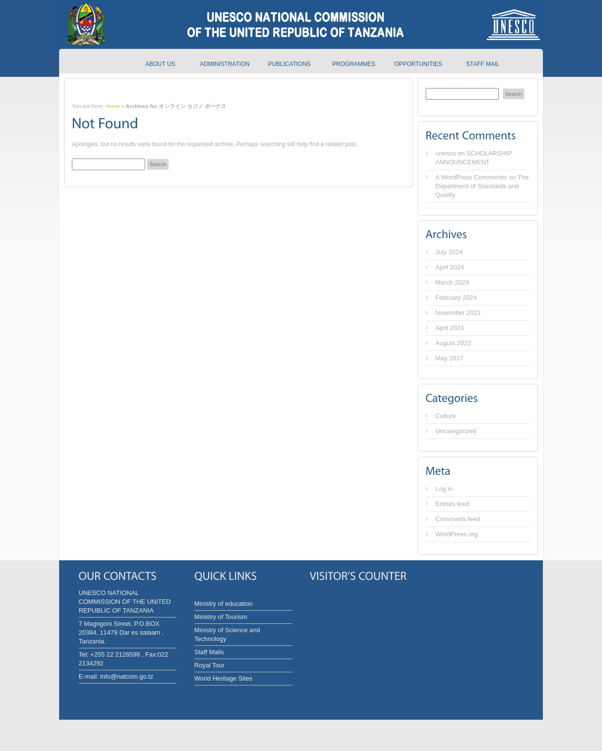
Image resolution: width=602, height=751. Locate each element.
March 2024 (452, 282)
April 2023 (449, 327)
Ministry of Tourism (220, 616)
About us (160, 64)
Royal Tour (209, 665)
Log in (443, 488)
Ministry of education (223, 603)
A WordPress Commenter (471, 177)
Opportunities (418, 64)
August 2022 (453, 343)
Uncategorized (455, 431)
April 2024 (449, 267)
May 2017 (449, 358)
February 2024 (456, 297)
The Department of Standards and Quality (482, 186)
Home (113, 106)
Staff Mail (482, 64)
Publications (289, 64)
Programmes (353, 64)
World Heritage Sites (223, 678)
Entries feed (452, 504)
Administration (225, 64)
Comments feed (457, 519)
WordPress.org (456, 534)
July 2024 (449, 252)
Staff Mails (209, 652)
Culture (445, 416)
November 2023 (458, 312)
